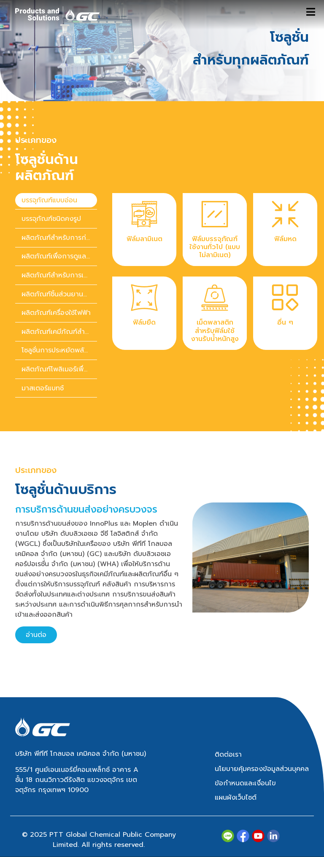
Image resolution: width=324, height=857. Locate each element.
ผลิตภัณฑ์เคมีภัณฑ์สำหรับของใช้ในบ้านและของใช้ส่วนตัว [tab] (59, 332)
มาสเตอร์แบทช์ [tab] (43, 388)
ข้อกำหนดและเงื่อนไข (245, 783)
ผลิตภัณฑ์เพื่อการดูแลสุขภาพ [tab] (59, 256)
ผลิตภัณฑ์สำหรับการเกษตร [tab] (59, 275)
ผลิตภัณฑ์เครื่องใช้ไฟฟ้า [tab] (56, 313)
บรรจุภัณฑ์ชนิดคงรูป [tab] (51, 219)
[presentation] (56, 200)
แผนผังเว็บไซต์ (235, 798)
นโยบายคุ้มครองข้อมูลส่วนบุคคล (262, 769)
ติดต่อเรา (228, 755)
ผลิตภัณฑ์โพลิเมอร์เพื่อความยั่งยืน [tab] (59, 369)
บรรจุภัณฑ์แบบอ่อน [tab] (49, 200)
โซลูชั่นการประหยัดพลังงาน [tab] (59, 350)
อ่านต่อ (36, 635)
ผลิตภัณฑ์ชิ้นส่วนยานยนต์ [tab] (59, 294)
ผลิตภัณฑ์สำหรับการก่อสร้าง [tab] (59, 238)
